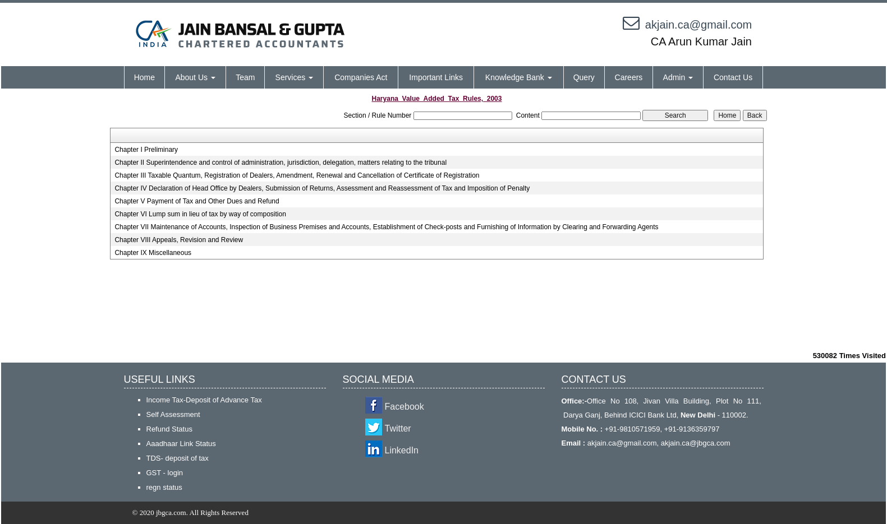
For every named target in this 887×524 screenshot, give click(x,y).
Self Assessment (173, 414)
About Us (195, 77)
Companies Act (360, 77)
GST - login (164, 473)
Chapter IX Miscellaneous (152, 253)
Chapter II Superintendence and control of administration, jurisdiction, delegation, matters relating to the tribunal (280, 162)
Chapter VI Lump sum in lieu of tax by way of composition (200, 214)
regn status (164, 487)
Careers (629, 77)
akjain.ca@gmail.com (698, 24)
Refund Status (169, 429)
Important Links (436, 77)
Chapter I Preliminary (146, 150)
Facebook (404, 406)
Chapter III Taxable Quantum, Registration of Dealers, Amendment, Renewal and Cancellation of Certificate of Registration (296, 175)
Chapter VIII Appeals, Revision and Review (178, 240)
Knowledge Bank (518, 77)
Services (294, 77)
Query (584, 77)
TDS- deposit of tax (177, 458)
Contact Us (733, 77)
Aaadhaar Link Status (181, 443)
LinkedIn (402, 450)
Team (245, 77)
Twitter (398, 428)
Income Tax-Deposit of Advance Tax (204, 400)
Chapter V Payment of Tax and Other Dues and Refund (196, 201)
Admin (678, 77)
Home (144, 77)
